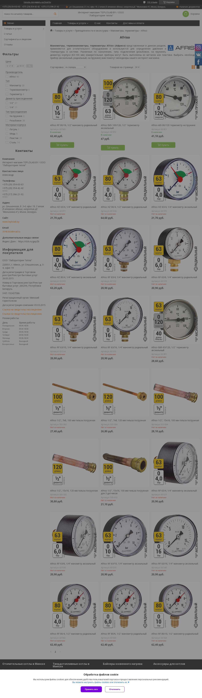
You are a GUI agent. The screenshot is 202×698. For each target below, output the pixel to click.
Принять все (91, 689)
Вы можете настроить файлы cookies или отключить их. (100, 682)
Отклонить (114, 689)
